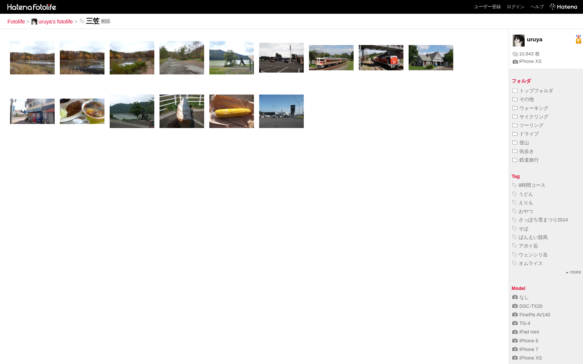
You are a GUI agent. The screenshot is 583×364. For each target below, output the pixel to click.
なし (520, 297)
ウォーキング (530, 108)
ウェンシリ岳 (530, 255)
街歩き (523, 151)
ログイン (516, 6)
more (573, 272)
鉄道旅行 (525, 160)
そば (520, 229)
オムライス (527, 263)
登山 (520, 143)
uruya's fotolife (52, 22)
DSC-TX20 (527, 306)
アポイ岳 (525, 246)
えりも (522, 202)
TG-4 (521, 323)
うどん (522, 194)
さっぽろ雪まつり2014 (540, 220)
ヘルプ (537, 6)
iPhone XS (527, 61)
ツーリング (528, 125)
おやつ (522, 211)
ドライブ (525, 134)
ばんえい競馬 (530, 237)
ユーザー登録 (487, 6)
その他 (523, 99)
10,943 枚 (526, 54)
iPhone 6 (525, 341)
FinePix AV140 (531, 314)
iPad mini (525, 332)
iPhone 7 (525, 349)
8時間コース (528, 185)
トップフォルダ (532, 90)
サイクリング (530, 116)
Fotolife (16, 22)
